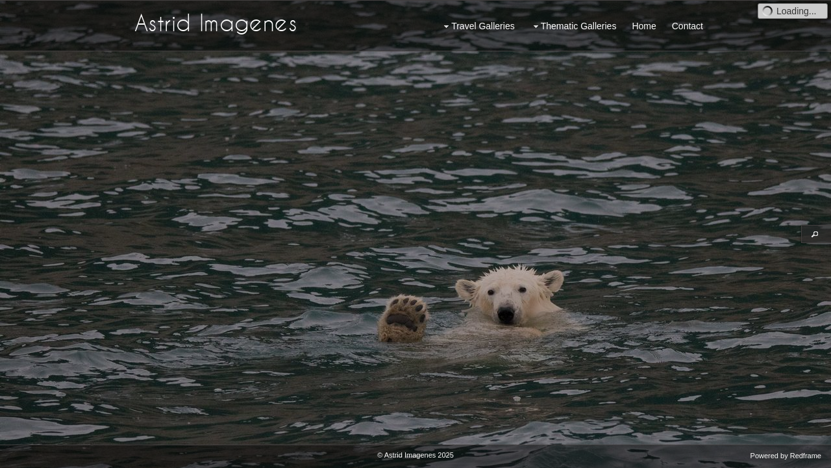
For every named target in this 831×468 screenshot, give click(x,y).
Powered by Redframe (785, 456)
